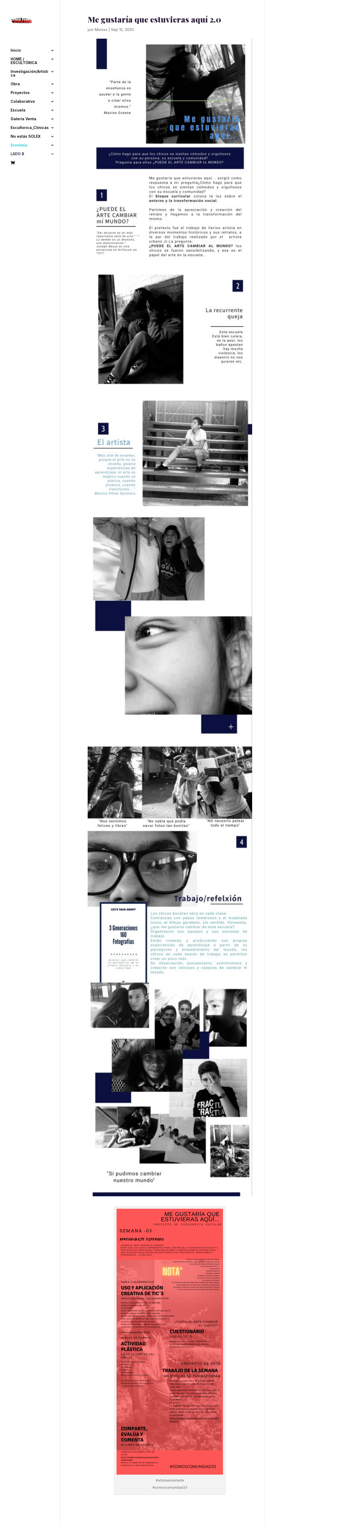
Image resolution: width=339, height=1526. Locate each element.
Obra (15, 83)
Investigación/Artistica (29, 72)
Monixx (101, 29)
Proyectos (20, 92)
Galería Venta (23, 118)
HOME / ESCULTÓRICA (24, 60)
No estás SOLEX (26, 135)
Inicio (16, 49)
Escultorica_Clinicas (30, 127)
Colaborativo (23, 100)
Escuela (18, 109)
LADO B (17, 153)
